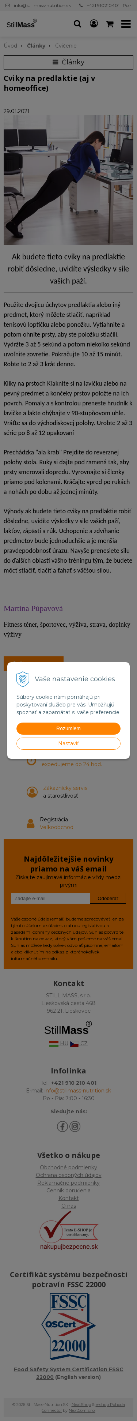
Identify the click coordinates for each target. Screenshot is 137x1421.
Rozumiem (68, 728)
